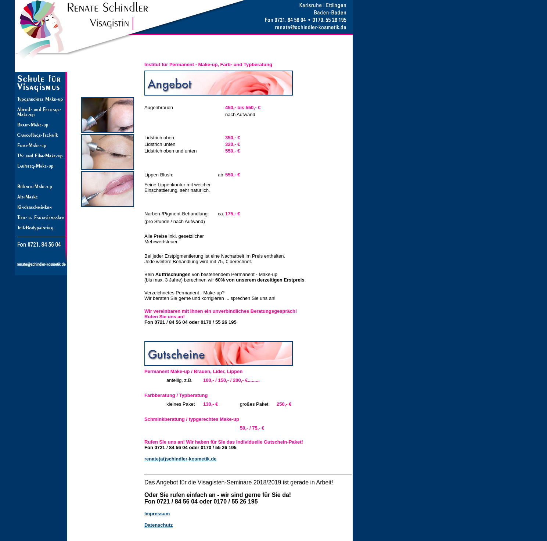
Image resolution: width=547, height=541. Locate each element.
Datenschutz (158, 525)
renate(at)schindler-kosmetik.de (180, 459)
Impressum (157, 513)
